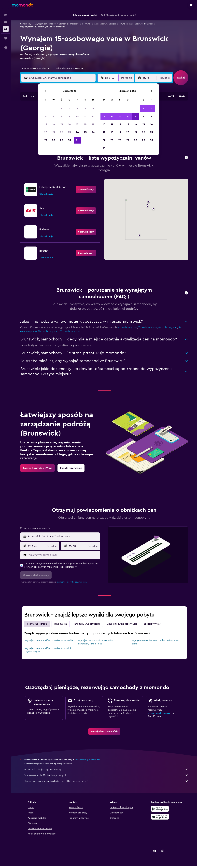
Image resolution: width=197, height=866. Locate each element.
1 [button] (61, 108)
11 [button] (85, 116)
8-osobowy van (167, 327)
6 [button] (45, 116)
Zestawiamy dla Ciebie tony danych (106, 775)
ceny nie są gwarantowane (88, 760)
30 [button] (69, 140)
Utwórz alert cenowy (159, 713)
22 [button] (61, 132)
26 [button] (93, 132)
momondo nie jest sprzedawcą (106, 769)
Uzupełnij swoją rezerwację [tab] (122, 624)
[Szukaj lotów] (5, 15)
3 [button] (77, 108)
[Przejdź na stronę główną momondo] (22, 5)
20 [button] (45, 132)
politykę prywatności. (77, 582)
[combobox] (35, 68)
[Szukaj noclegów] (5, 22)
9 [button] (69, 116)
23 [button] (69, 132)
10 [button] (77, 116)
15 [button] (61, 124)
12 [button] (93, 116)
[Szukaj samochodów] (5, 29)
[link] (86, 189)
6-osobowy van (127, 327)
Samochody (25, 24)
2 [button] (69, 108)
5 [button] (93, 108)
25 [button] (85, 132)
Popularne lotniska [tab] (37, 624)
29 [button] (61, 140)
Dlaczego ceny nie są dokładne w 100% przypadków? (106, 781)
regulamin (61, 582)
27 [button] (45, 140)
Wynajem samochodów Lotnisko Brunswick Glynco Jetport (48, 650)
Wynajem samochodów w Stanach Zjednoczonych (58, 24)
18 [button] (85, 124)
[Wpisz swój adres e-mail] (63, 555)
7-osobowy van (147, 327)
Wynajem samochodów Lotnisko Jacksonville (49, 640)
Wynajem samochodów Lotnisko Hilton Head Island (155, 642)
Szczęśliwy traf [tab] (152, 624)
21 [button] (53, 132)
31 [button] (77, 140)
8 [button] (61, 116)
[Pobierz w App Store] (160, 817)
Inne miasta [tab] (60, 624)
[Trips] (5, 38)
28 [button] (53, 140)
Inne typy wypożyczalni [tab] (87, 624)
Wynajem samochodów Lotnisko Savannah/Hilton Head (95, 642)
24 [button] (77, 132)
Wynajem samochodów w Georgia (100, 24)
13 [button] (45, 124)
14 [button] (53, 124)
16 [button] (69, 124)
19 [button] (93, 124)
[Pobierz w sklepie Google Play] (160, 809)
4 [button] (85, 108)
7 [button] (53, 116)
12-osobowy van (70, 331)
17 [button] (77, 124)
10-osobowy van (48, 331)
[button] (5, 5)
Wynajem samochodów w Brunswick (136, 24)
